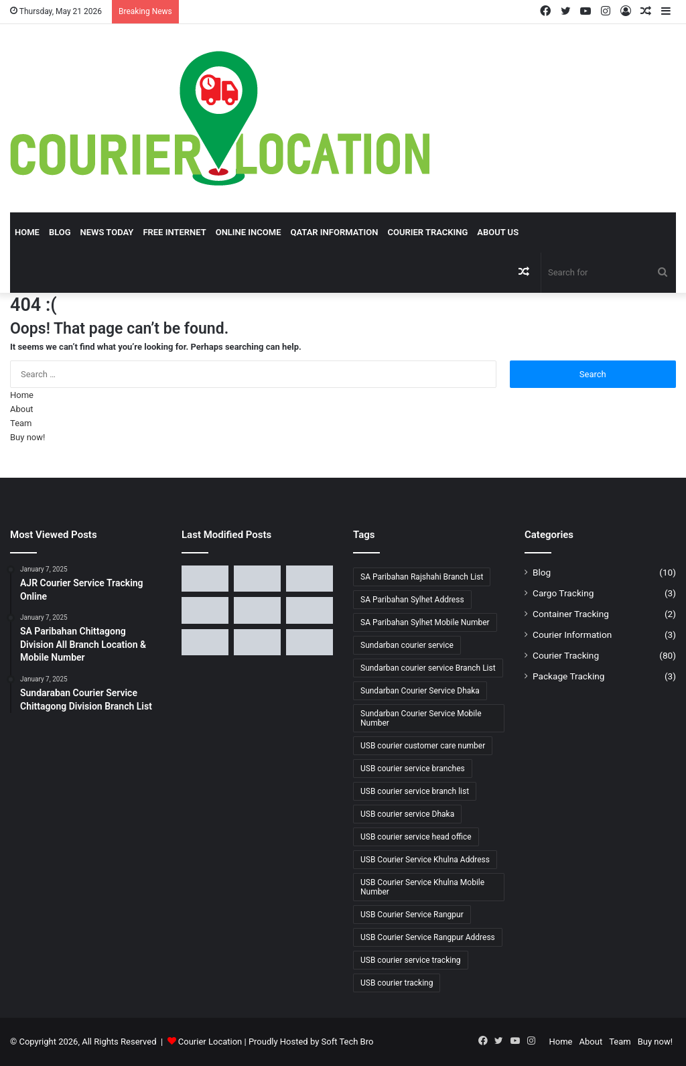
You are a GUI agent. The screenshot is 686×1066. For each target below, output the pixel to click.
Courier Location (210, 1042)
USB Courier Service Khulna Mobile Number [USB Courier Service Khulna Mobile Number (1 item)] (422, 887)
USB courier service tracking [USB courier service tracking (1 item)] (410, 960)
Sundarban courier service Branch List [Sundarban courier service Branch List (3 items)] (428, 668)
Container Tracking (571, 613)
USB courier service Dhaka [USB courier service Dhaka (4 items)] (407, 814)
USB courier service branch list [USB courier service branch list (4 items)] (414, 791)
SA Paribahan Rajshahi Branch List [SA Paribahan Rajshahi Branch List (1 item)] (421, 577)
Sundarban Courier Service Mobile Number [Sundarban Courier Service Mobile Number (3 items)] (421, 718)
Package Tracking (568, 676)
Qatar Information (334, 232)
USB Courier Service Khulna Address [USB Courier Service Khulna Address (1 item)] (425, 859)
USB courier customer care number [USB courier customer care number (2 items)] (422, 745)
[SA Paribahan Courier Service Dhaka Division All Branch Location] (309, 578)
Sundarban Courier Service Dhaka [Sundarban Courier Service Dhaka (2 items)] (420, 690)
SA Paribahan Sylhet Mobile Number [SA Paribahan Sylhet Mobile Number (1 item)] (425, 622)
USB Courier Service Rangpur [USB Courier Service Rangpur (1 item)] (412, 914)
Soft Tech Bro (348, 1042)
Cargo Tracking (563, 593)
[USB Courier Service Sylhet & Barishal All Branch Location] (257, 642)
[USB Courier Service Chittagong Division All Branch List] (309, 610)
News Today (107, 232)
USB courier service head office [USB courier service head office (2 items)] (416, 837)
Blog (60, 232)
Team (21, 423)
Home (27, 232)
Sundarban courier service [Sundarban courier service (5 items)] (407, 645)
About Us (498, 232)
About (21, 409)
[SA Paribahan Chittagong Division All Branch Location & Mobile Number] (205, 610)
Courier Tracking (427, 232)
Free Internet (174, 232)
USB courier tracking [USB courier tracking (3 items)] (396, 983)
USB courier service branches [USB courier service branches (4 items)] (412, 768)
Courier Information (572, 634)
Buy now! (27, 437)
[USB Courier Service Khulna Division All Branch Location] (309, 642)
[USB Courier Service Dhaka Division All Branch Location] (257, 610)
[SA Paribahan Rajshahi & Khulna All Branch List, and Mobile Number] (205, 578)
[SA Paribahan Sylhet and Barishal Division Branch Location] (257, 578)
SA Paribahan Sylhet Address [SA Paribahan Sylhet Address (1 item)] (412, 599)
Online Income (248, 232)
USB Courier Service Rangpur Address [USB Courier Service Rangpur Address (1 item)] (427, 937)
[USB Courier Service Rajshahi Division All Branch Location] (205, 642)
